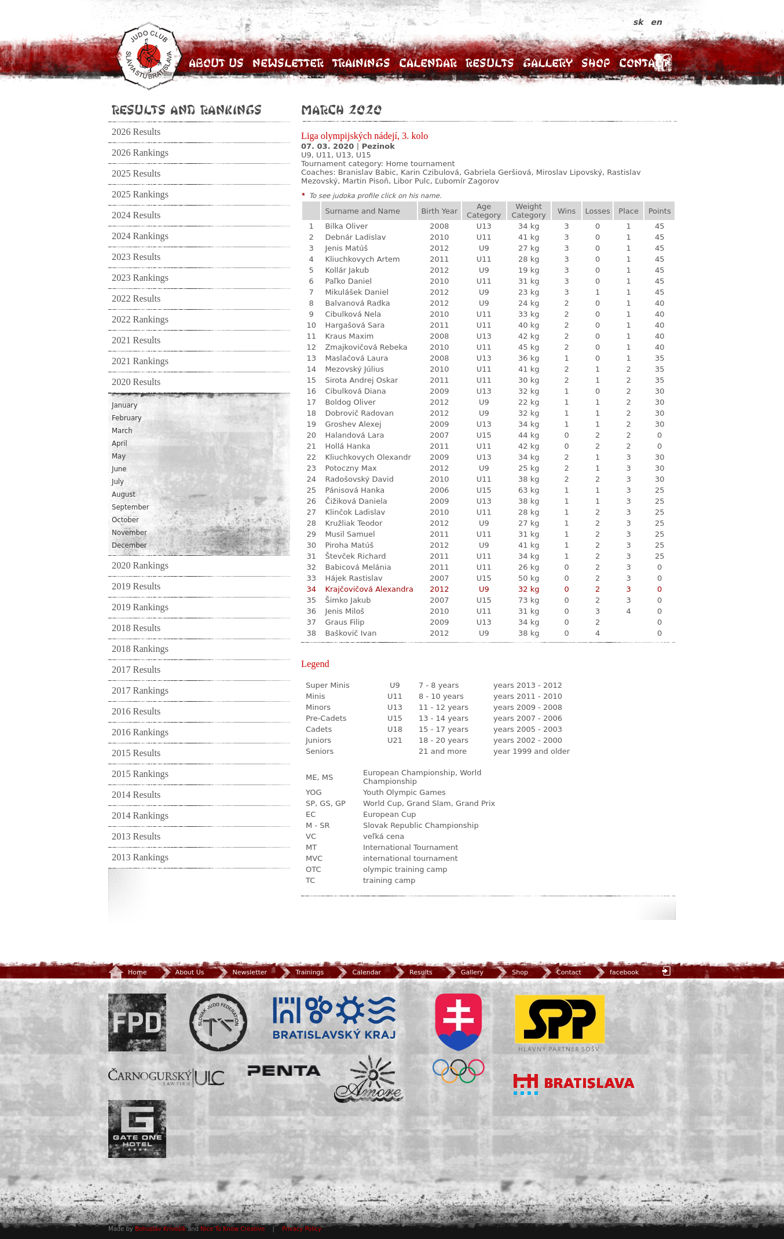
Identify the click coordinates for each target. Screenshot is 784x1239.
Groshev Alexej (353, 424)
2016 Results (136, 711)
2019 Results (136, 586)
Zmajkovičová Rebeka (366, 347)
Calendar (428, 62)
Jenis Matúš (346, 248)
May (119, 456)
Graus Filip (344, 622)
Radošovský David (359, 479)
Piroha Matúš (349, 545)
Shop (595, 62)
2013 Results (136, 836)
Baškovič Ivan (350, 633)
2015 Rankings (140, 774)
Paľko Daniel (348, 281)
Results (490, 62)
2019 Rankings (140, 607)
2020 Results (136, 382)
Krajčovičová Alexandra (369, 589)
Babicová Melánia (358, 567)
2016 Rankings (140, 732)
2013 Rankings (140, 857)
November (129, 533)
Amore (369, 1079)
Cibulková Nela (353, 314)
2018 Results (136, 628)
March (122, 431)
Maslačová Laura (356, 358)
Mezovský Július (354, 369)
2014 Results (136, 795)
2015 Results (136, 753)
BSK (334, 1017)
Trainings (361, 62)
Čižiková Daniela (356, 501)
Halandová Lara (354, 435)
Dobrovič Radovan (359, 413)
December (129, 545)
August (123, 494)
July (118, 482)
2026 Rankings (140, 153)
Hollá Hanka (347, 446)
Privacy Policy (301, 1229)
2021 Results (136, 340)
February (127, 418)
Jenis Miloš (344, 611)
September (130, 507)
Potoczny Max (350, 468)
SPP (560, 1022)
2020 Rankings (140, 565)
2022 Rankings (140, 319)
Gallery (548, 62)
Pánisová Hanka (354, 490)
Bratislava (574, 1084)
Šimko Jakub (348, 600)
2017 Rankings (140, 691)
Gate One (137, 1129)
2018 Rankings (140, 649)
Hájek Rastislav (353, 578)
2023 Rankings (140, 278)
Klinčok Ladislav (355, 512)
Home (127, 972)
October (125, 520)
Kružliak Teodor (353, 523)
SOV (459, 1038)
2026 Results (136, 132)
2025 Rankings (140, 194)
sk (639, 22)
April (119, 443)
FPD (137, 1022)
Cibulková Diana (355, 391)
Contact (643, 62)
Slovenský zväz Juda (218, 1022)
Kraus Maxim (349, 336)
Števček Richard (355, 556)
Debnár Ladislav (355, 237)
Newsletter (288, 62)
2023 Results (136, 257)
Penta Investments (284, 1070)
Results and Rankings (187, 109)
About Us (216, 62)
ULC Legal (166, 1077)
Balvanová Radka (357, 303)
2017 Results (136, 670)
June (119, 469)
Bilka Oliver (346, 226)
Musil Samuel (350, 534)
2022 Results (136, 299)
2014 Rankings (140, 816)
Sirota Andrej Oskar (361, 380)
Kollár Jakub (347, 270)
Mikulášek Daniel (357, 292)
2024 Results (136, 215)
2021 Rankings (140, 361)
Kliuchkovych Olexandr (368, 457)
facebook (615, 972)
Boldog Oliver (350, 402)
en (656, 22)
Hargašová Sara (354, 325)
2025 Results (136, 173)
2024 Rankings (140, 236)
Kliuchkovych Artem (362, 259)
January (124, 405)
